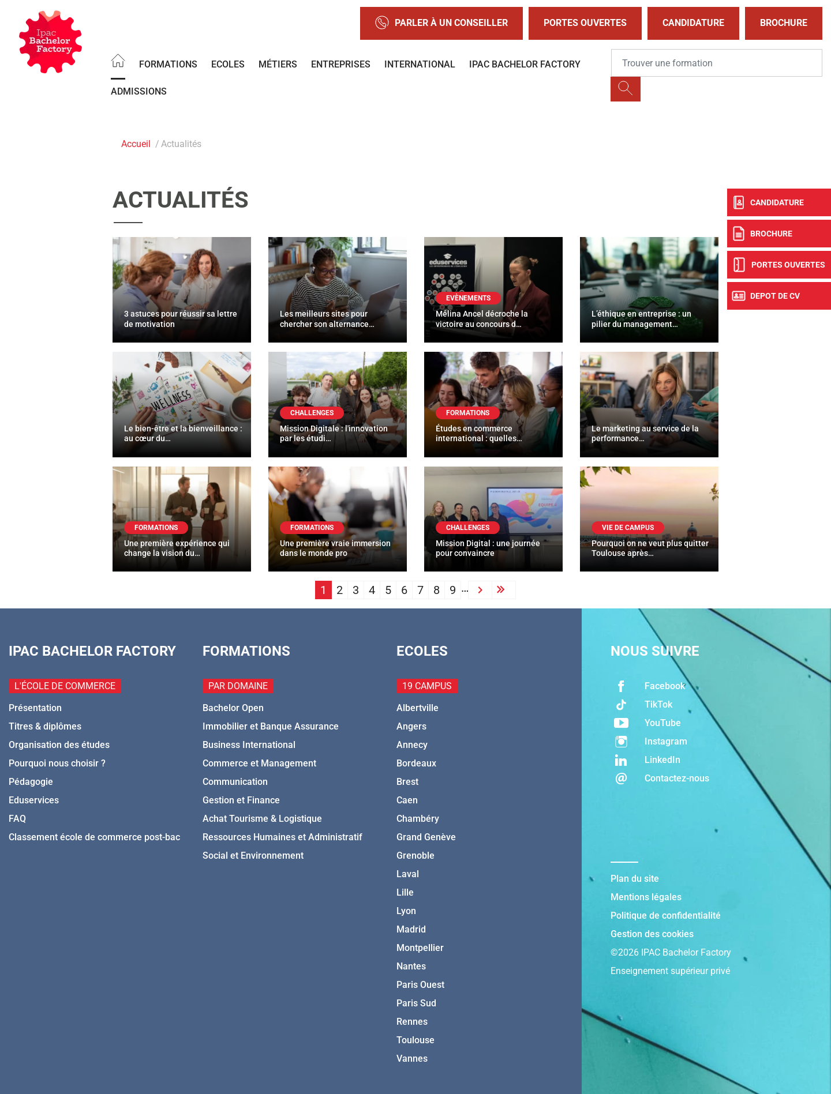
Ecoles (228, 64)
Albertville (417, 707)
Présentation (35, 707)
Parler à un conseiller (441, 23)
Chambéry (417, 818)
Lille (405, 892)
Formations (168, 64)
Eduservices (34, 800)
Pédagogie (31, 781)
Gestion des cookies (652, 933)
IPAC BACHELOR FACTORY (525, 64)
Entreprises (340, 64)
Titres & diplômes (45, 726)
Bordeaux (416, 763)
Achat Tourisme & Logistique (262, 818)
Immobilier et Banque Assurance (271, 726)
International (419, 64)
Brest (407, 781)
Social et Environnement (253, 855)
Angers (411, 726)
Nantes (411, 966)
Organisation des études (59, 744)
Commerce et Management (259, 763)
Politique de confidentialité (666, 915)
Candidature (693, 22)
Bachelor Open (233, 707)
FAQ (17, 818)
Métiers (278, 64)
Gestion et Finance (241, 800)
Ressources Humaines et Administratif (282, 837)
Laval (407, 874)
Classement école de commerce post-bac (94, 837)
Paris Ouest (420, 984)
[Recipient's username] (716, 63)
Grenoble (415, 855)
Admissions (139, 91)
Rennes (412, 1021)
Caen (407, 800)
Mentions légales (646, 897)
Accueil (136, 143)
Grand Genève (426, 837)
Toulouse (415, 1040)
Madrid (411, 929)
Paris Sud (416, 1003)
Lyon (406, 910)
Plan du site (635, 878)
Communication (235, 781)
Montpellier (420, 947)
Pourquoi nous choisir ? (57, 763)
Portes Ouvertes (585, 22)
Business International (249, 744)
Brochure (783, 22)
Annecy (412, 744)
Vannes (412, 1058)
